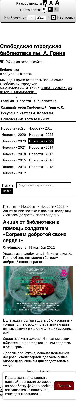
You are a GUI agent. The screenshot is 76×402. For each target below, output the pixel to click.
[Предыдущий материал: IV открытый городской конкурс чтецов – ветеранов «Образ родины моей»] (31, 371)
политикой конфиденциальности (26, 392)
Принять (64, 386)
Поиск (7, 190)
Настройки (66, 17)
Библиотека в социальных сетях (16, 72)
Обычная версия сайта (23, 62)
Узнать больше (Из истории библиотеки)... (36, 90)
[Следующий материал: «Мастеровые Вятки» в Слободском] (44, 371)
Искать (8, 185)
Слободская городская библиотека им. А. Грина (32, 49)
